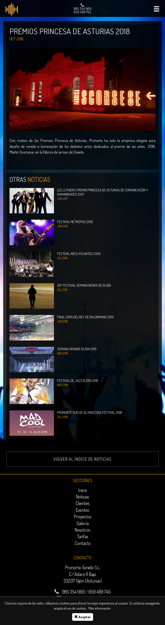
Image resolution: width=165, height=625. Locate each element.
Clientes (82, 503)
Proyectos (82, 516)
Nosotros (82, 530)
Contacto (83, 543)
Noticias (82, 497)
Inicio (82, 490)
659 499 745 (82, 12)
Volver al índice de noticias (82, 459)
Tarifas (82, 536)
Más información (99, 608)
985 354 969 (82, 8)
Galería (83, 523)
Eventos (82, 510)
